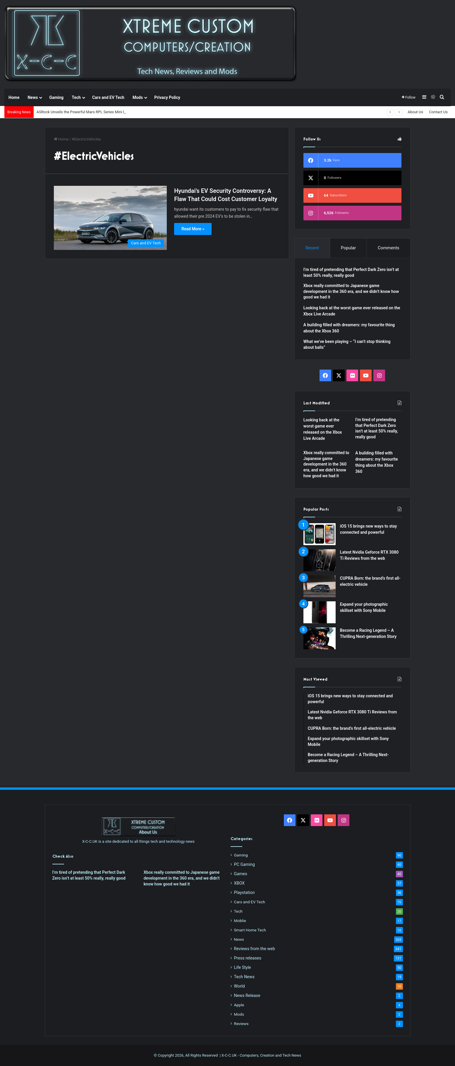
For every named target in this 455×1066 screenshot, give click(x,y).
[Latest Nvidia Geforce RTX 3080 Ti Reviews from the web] (319, 560)
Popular (348, 247)
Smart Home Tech (250, 930)
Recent (312, 247)
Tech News (244, 976)
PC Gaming (244, 864)
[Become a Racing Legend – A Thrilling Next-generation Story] (319, 638)
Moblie (240, 920)
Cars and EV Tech (108, 97)
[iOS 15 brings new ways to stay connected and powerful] (319, 534)
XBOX (239, 883)
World (239, 986)
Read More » (192, 228)
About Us (415, 112)
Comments (388, 247)
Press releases (247, 958)
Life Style (242, 967)
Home (13, 97)
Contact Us (438, 112)
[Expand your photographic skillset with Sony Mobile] (319, 612)
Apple (239, 1005)
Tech (76, 97)
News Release (247, 995)
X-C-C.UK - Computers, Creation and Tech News (261, 1055)
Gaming (56, 97)
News (33, 97)
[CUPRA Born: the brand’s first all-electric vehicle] (319, 586)
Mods (138, 97)
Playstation (244, 892)
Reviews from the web (254, 948)
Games (240, 873)
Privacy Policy (167, 97)
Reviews (241, 1023)
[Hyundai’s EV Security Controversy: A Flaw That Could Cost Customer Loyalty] (110, 218)
